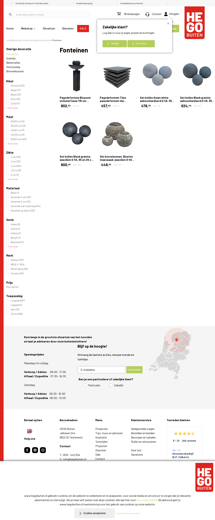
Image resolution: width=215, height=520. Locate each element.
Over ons (136, 450)
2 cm (16, 157)
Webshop (27, 28)
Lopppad (16, 305)
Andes (15, 224)
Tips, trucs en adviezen (109, 433)
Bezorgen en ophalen (143, 437)
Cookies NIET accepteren (130, 513)
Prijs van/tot (12, 287)
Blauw (16, 94)
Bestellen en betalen (143, 433)
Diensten (68, 28)
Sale (97, 454)
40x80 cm (17, 130)
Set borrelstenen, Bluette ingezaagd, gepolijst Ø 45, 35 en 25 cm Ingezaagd (116, 160)
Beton (15, 192)
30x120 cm (18, 126)
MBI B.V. (17, 264)
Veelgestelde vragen (143, 428)
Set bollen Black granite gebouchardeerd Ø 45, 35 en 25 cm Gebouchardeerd (196, 101)
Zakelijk (115, 43)
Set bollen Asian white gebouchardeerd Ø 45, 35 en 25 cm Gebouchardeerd (156, 101)
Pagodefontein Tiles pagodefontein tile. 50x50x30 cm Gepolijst (114, 101)
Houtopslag (13, 67)
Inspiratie (101, 437)
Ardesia (16, 233)
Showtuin (49, 28)
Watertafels (13, 62)
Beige (15, 90)
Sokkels (11, 58)
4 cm (16, 166)
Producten (101, 428)
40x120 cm (17, 134)
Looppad (18, 300)
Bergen (15, 237)
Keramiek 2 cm (21, 197)
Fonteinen (12, 54)
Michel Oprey (19, 269)
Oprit (15, 309)
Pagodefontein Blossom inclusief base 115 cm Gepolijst (75, 101)
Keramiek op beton (23, 210)
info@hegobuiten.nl (74, 459)
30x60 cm (17, 121)
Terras (17, 314)
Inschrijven (134, 369)
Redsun (17, 260)
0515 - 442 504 (71, 454)
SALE (83, 28)
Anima (15, 229)
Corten (15, 103)
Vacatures (137, 454)
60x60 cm (18, 139)
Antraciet (17, 85)
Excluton (17, 273)
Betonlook (17, 242)
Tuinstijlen (101, 441)
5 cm (15, 175)
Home (10, 28)
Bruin (15, 99)
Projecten (101, 446)
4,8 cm (16, 170)
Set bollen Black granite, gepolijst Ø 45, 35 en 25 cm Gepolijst (77, 160)
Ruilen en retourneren (143, 441)
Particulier (141, 43)
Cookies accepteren (95, 513)
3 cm (15, 161)
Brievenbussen (15, 71)
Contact (154, 14)
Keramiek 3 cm (20, 201)
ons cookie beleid (146, 500)
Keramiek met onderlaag (25, 206)
